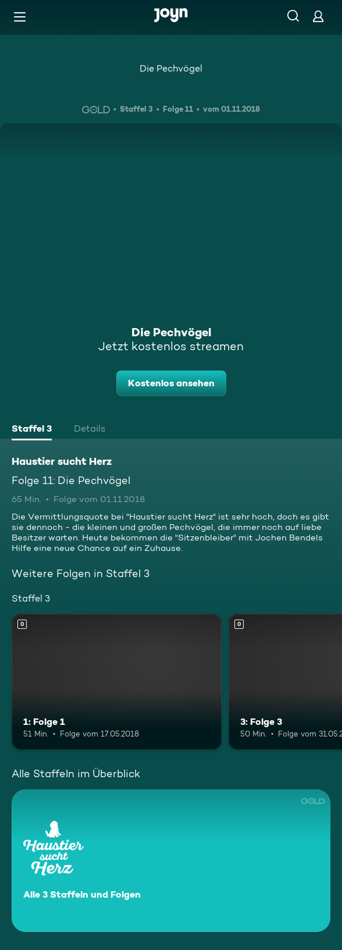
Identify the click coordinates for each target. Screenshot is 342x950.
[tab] (31, 429)
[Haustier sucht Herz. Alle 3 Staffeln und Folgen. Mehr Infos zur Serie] (171, 860)
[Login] (318, 16)
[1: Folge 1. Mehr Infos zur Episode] (117, 682)
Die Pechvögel (171, 68)
